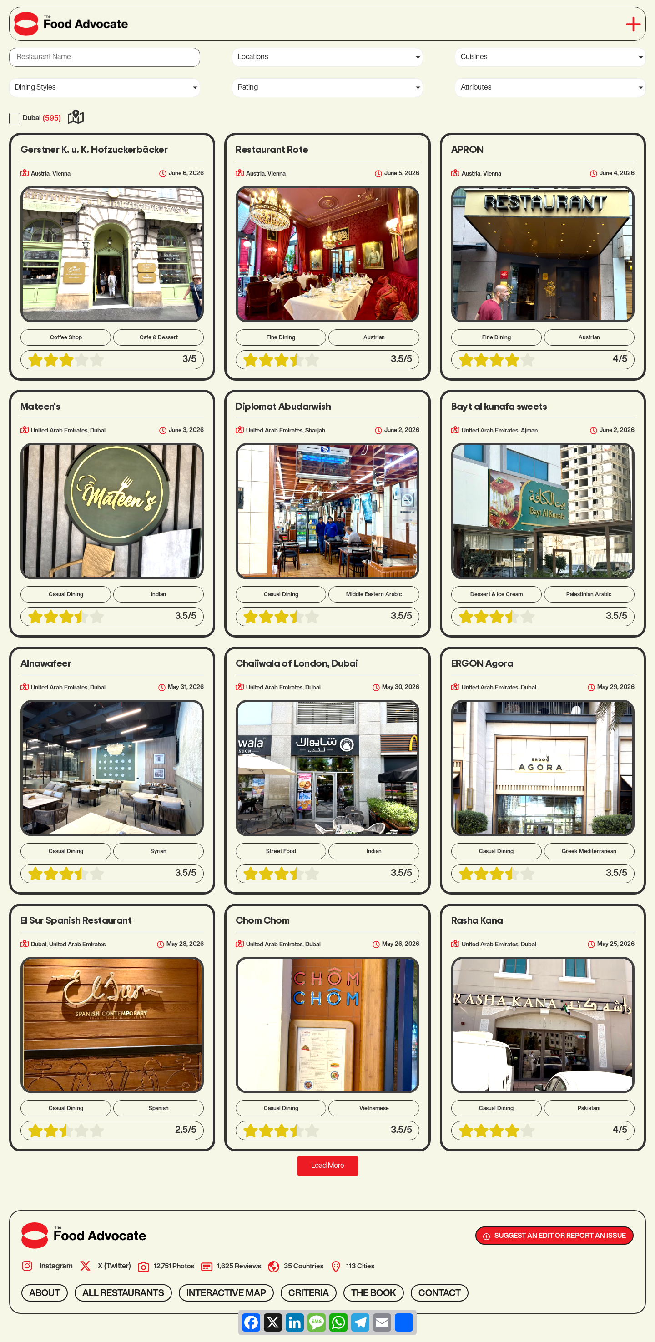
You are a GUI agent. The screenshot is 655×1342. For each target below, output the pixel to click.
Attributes (476, 87)
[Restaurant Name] (104, 57)
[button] (633, 24)
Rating (248, 87)
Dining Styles (35, 87)
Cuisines (474, 57)
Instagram (56, 1266)
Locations (253, 57)
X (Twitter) (114, 1266)
